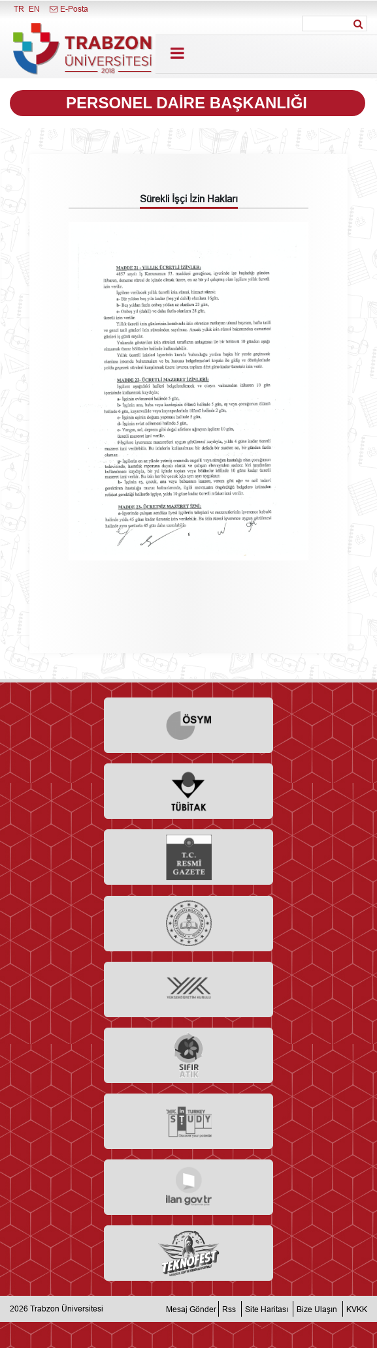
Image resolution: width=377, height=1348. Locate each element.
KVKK (356, 1308)
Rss (229, 1308)
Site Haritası (266, 1308)
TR (19, 9)
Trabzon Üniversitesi (66, 1308)
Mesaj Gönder (191, 1308)
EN (34, 9)
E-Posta (68, 9)
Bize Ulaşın (317, 1308)
